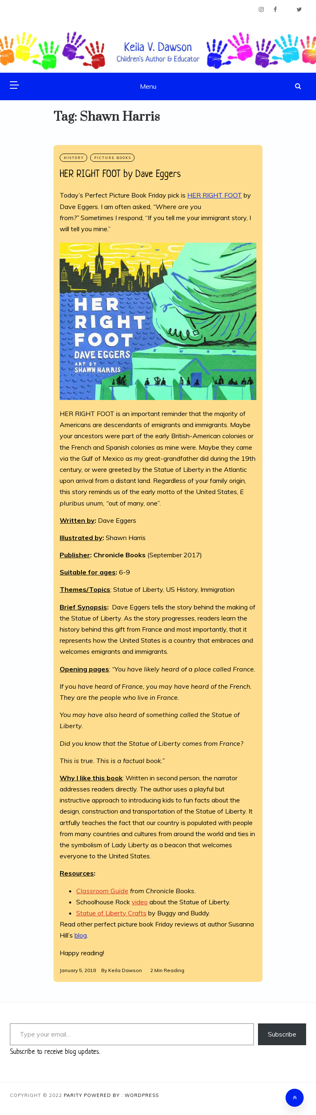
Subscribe (282, 1034)
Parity (74, 1095)
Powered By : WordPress (121, 1095)
